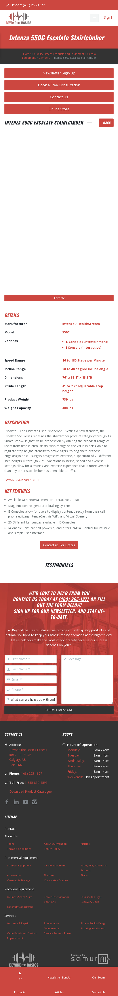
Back (107, 122)
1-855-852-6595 (36, 782)
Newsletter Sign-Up (59, 73)
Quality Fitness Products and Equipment (59, 54)
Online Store (59, 109)
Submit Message (59, 710)
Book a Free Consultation (59, 85)
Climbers (44, 58)
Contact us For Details (59, 545)
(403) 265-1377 (34, 5)
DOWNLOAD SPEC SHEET (23, 480)
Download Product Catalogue (30, 791)
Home (27, 54)
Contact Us (59, 97)
